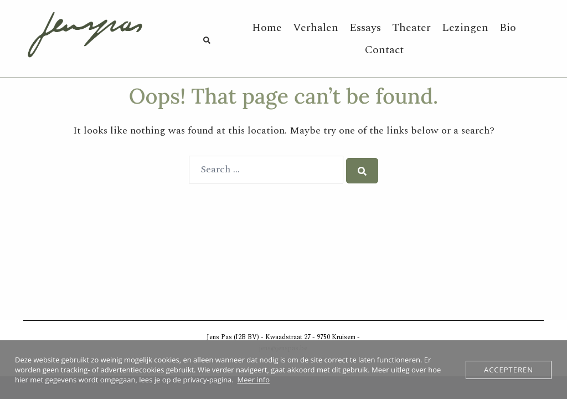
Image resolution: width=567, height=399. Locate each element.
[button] (206, 39)
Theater (411, 27)
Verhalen (315, 27)
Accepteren (508, 370)
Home (267, 27)
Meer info (254, 380)
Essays (365, 27)
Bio (507, 27)
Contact (384, 50)
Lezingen (465, 27)
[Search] (362, 170)
